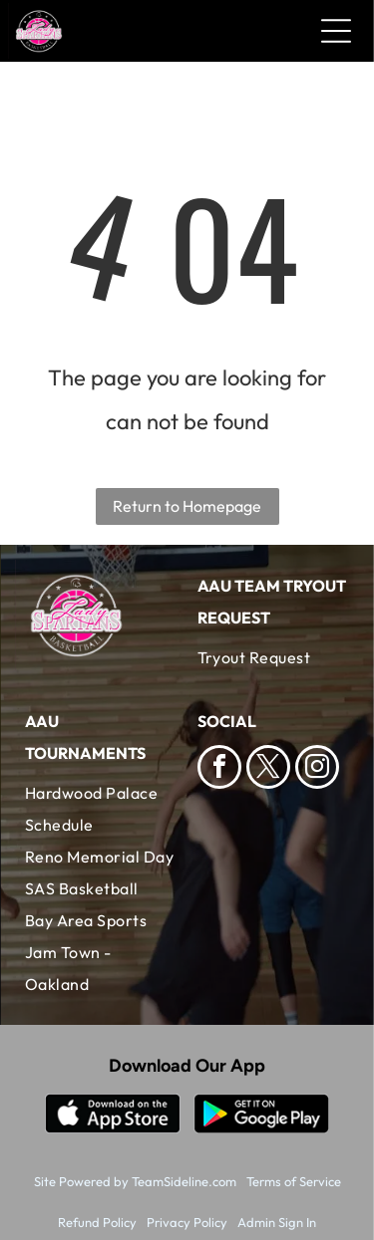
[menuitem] (273, 657)
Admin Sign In (276, 1222)
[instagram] (317, 769)
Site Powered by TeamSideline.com (135, 1181)
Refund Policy (97, 1222)
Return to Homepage (187, 506)
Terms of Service (293, 1181)
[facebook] (219, 769)
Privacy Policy (187, 1222)
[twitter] (268, 769)
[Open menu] (336, 31)
